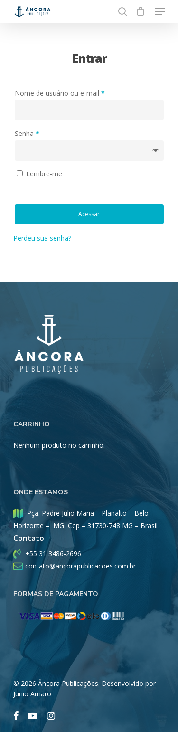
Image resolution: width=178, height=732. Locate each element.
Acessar (89, 214)
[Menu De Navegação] (160, 11)
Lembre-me (44, 173)
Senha (27, 133)
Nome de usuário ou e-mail (60, 92)
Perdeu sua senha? (42, 237)
